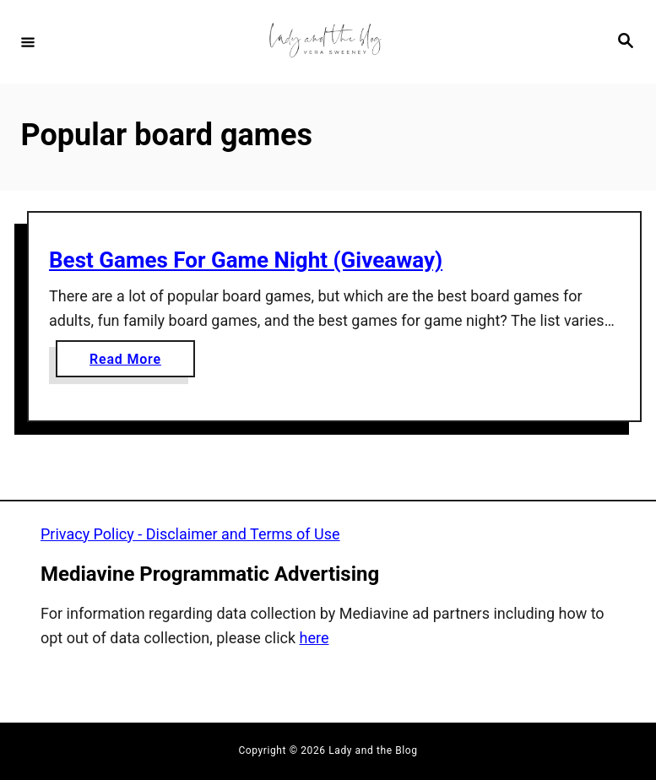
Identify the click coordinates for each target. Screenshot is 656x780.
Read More (131, 362)
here (314, 638)
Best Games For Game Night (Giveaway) (245, 260)
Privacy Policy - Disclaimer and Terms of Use (190, 534)
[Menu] (28, 41)
